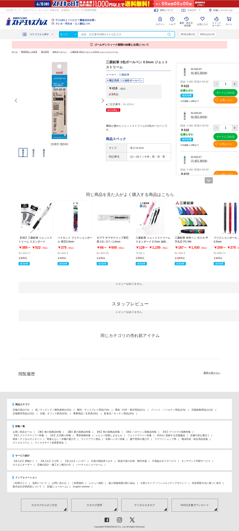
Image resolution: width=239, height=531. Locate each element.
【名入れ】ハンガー (75, 461)
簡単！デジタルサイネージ (27, 439)
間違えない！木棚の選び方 (61, 439)
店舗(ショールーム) (222, 10)
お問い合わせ (59, 483)
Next (103, 100)
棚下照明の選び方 (139, 439)
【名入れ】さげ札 (49, 461)
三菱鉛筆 (124, 74)
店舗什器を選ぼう (199, 435)
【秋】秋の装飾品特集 (108, 431)
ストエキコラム (21, 442)
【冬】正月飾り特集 (60, 435)
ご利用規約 (78, 483)
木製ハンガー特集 (115, 439)
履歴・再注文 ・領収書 (186, 24)
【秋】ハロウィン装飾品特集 (140, 431)
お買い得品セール (22, 431)
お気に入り (202, 24)
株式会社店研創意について (27, 486)
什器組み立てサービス (164, 461)
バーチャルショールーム (89, 464)
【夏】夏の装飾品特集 (79, 431)
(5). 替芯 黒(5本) (199, 72)
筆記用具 (114, 80)
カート (229, 24)
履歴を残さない (212, 372)
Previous (16, 100)
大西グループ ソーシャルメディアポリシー (163, 483)
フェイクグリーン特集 (139, 435)
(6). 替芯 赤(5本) (199, 116)
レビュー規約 (96, 483)
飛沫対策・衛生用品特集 (194, 439)
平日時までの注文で (75, 20)
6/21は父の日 (208, 34)
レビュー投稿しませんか (109, 435)
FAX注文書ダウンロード (195, 505)
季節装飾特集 (83, 435)
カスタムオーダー (22, 464)
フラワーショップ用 (165, 439)
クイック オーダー (216, 21)
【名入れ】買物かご (23, 461)
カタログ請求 (94, 505)
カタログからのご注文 (44, 505)
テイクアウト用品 (90, 439)
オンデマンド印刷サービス (195, 461)
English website (81, 486)
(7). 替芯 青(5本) (199, 160)
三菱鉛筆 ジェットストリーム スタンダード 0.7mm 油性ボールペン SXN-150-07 (153, 241)
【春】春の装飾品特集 (49, 431)
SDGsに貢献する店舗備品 (171, 435)
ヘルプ (172, 24)
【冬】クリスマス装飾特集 (176, 431)
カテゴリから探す (39, 34)
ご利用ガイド (20, 483)
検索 (169, 34)
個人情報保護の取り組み (122, 483)
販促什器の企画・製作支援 (132, 461)
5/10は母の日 (188, 34)
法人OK (72, 23)
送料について (166, 10)
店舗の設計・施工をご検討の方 (54, 464)
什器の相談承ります (102, 461)
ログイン (160, 24)
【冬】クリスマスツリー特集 (28, 435)
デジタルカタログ (144, 505)
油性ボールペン (133, 80)
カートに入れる (225, 92)
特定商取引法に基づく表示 (206, 483)
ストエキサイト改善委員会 (49, 442)
